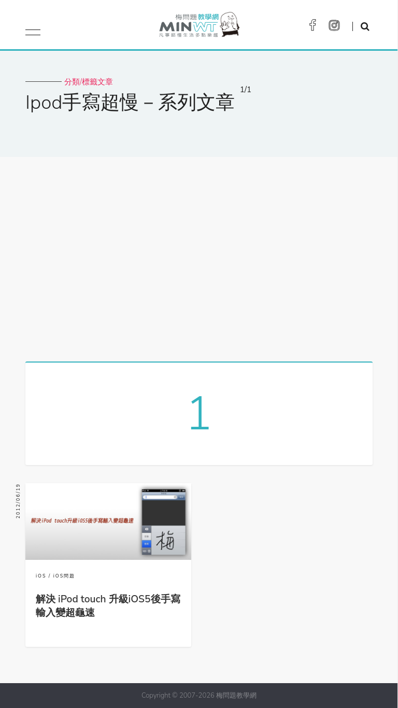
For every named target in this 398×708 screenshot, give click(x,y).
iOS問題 (64, 576)
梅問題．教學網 (198, 27)
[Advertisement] (199, 255)
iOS (41, 576)
